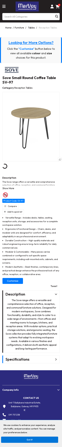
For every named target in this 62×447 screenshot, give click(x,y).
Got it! (30, 439)
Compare (10, 206)
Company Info (10, 389)
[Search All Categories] (31, 16)
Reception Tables (48, 27)
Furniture (19, 27)
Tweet (53, 286)
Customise (12, 280)
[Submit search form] (56, 16)
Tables (31, 27)
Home (8, 27)
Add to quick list (13, 211)
